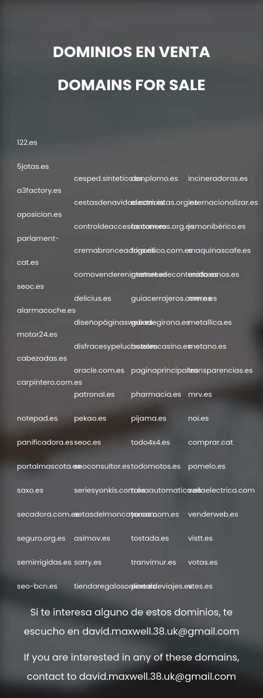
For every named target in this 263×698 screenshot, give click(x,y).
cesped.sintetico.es (108, 178)
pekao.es (90, 418)
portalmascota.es (49, 466)
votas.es (203, 562)
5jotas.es (33, 166)
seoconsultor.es (102, 466)
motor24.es (37, 334)
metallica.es (210, 322)
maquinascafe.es (219, 250)
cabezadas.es (42, 358)
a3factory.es (39, 190)
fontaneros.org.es (162, 226)
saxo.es (30, 490)
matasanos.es (213, 274)
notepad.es (37, 418)
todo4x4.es (150, 442)
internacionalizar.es (223, 202)
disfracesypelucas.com (116, 346)
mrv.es (200, 394)
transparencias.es (220, 370)
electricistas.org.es (164, 202)
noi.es (198, 418)
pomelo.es (206, 466)
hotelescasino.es (161, 346)
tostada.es (150, 538)
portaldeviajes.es (161, 586)
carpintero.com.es (49, 382)
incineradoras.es (218, 178)
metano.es (207, 346)
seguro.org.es (41, 538)
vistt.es (200, 538)
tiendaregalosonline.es (115, 586)
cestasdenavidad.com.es (119, 202)
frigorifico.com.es (162, 250)
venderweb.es (213, 514)
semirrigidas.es (44, 562)
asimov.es (92, 538)
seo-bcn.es (37, 586)
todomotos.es (156, 466)
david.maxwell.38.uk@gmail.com (160, 631)
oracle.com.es (99, 370)
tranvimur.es (153, 562)
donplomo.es (154, 178)
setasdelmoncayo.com (115, 514)
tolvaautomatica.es (166, 490)
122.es (27, 142)
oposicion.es (39, 214)
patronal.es (94, 394)
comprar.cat (210, 442)
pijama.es (149, 418)
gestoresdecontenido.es (174, 274)
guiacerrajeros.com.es (171, 298)
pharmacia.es (156, 394)
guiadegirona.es (160, 322)
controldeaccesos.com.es (120, 226)
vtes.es (200, 586)
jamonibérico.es (217, 226)
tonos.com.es (155, 514)
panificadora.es (45, 442)
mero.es (202, 298)
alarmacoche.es (46, 310)
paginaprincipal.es (165, 370)
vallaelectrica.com (221, 490)
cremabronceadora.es (114, 250)
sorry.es (87, 562)
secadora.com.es (48, 514)
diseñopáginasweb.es (113, 322)
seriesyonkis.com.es (109, 490)
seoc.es (30, 286)
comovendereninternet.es (120, 274)
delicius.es (92, 298)
